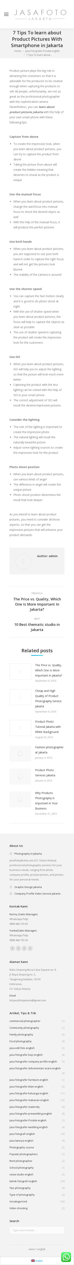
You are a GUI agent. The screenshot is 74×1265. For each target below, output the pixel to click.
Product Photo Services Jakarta (45, 772)
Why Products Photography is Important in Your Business (46, 800)
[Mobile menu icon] (6, 14)
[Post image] (20, 672)
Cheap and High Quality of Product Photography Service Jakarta (48, 698)
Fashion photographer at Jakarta (49, 749)
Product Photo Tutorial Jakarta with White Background (48, 727)
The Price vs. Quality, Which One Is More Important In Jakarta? (48, 670)
